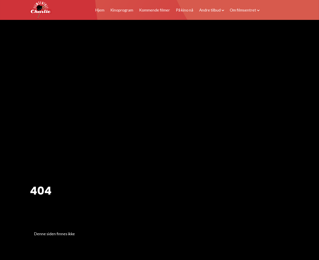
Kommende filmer (154, 10)
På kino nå (184, 10)
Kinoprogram (121, 10)
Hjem (99, 10)
